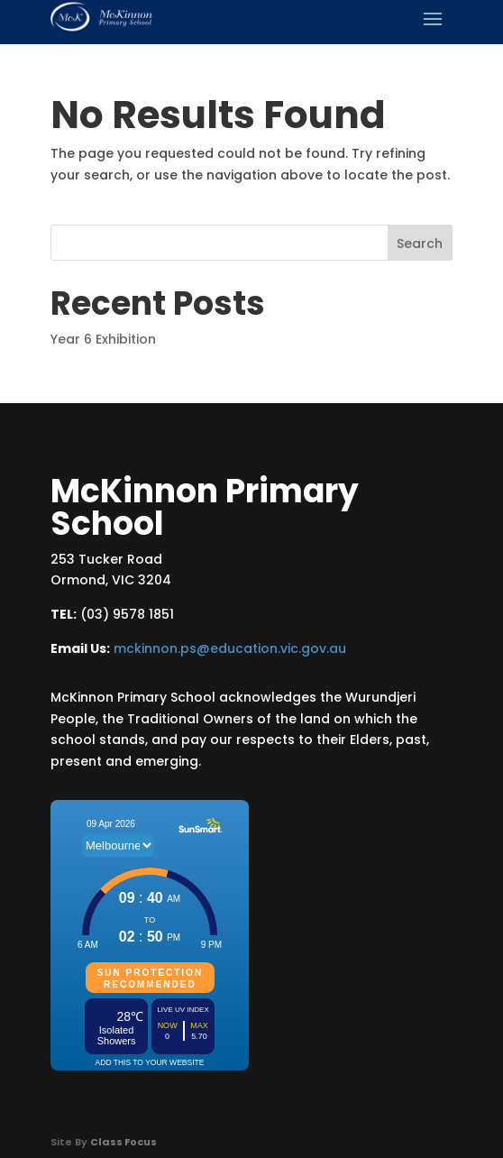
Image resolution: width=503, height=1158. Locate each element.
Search (420, 243)
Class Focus (123, 1142)
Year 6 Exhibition (103, 339)
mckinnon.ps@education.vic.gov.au (230, 648)
